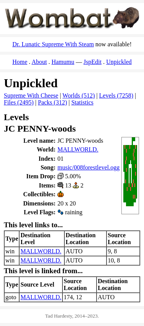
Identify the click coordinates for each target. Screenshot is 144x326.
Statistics (82, 102)
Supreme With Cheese (31, 95)
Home (19, 62)
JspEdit (92, 62)
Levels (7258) (116, 95)
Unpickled (119, 62)
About (39, 62)
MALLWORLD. (77, 149)
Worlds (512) (78, 95)
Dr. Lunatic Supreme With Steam (53, 44)
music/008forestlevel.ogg (88, 167)
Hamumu (62, 62)
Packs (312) (52, 102)
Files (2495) (19, 102)
